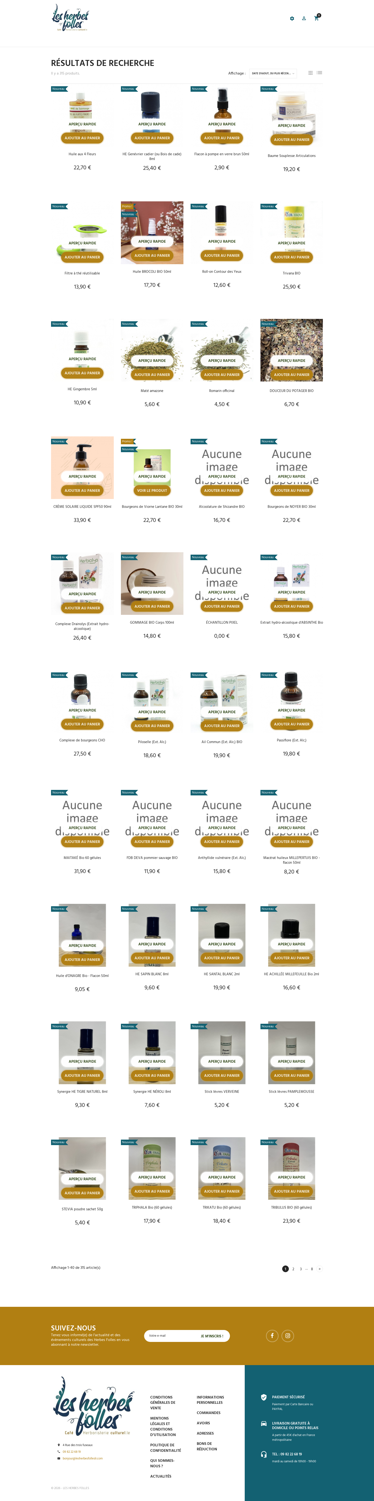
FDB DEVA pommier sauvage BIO (152, 859)
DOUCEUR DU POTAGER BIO (292, 391)
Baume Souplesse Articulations (291, 156)
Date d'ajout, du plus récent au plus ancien (274, 74)
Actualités (160, 1477)
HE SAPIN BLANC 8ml (152, 975)
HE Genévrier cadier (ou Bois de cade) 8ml (152, 156)
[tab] (162, 19)
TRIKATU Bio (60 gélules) (222, 1208)
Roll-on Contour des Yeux (222, 272)
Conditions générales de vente (162, 1403)
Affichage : (237, 73)
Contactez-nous (254, 40)
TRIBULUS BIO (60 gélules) (291, 1208)
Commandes (208, 1413)
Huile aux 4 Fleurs (82, 154)
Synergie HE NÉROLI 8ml (152, 1092)
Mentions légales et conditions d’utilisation (163, 1426)
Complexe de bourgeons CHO (82, 741)
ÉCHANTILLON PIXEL (222, 623)
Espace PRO (224, 40)
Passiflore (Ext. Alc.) (291, 741)
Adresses (205, 1434)
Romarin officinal (222, 391)
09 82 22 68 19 (72, 1452)
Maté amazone (152, 391)
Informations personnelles (210, 1400)
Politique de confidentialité (165, 1448)
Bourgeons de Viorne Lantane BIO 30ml (152, 509)
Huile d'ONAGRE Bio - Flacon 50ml (82, 977)
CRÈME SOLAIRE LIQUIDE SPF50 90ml (82, 507)
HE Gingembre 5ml (82, 389)
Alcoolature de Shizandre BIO (222, 507)
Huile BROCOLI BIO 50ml (152, 272)
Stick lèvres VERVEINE (222, 1092)
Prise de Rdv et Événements (138, 40)
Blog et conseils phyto (189, 40)
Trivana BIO (291, 273)
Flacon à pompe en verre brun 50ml (222, 154)
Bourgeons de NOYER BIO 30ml (291, 507)
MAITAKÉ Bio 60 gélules (82, 859)
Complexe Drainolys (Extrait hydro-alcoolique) (82, 627)
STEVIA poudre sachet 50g (82, 1210)
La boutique (80, 40)
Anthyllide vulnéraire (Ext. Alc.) (222, 859)
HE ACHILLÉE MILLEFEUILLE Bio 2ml (292, 975)
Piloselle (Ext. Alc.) (152, 743)
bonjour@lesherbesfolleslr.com (83, 1459)
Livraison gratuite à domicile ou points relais (297, 1426)
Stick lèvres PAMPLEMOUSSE (291, 1092)
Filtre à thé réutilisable (82, 273)
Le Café (102, 40)
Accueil (58, 40)
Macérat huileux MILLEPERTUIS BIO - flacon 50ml (292, 861)
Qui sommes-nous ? (162, 1463)
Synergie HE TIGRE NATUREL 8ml (82, 1092)
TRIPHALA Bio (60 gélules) (152, 1208)
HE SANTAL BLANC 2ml (222, 975)
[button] (303, 19)
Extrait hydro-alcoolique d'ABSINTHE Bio (292, 625)
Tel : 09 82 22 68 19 (288, 1454)
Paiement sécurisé (289, 1397)
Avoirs (203, 1423)
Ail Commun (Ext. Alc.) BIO (222, 743)
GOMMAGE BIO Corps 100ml (152, 623)
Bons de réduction (207, 1447)
